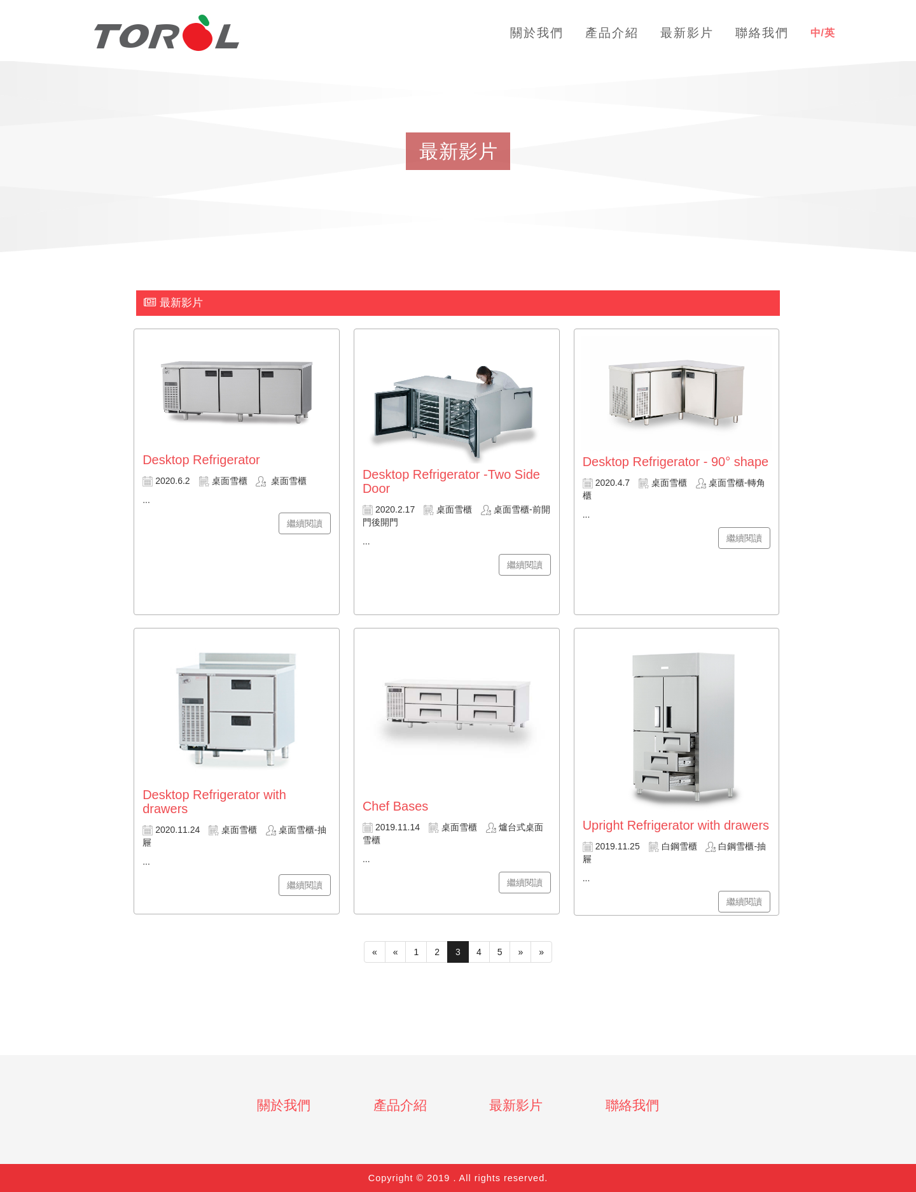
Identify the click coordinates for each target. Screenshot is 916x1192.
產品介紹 (400, 1105)
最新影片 (516, 1105)
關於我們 (283, 1105)
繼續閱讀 (305, 523)
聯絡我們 (632, 1105)
